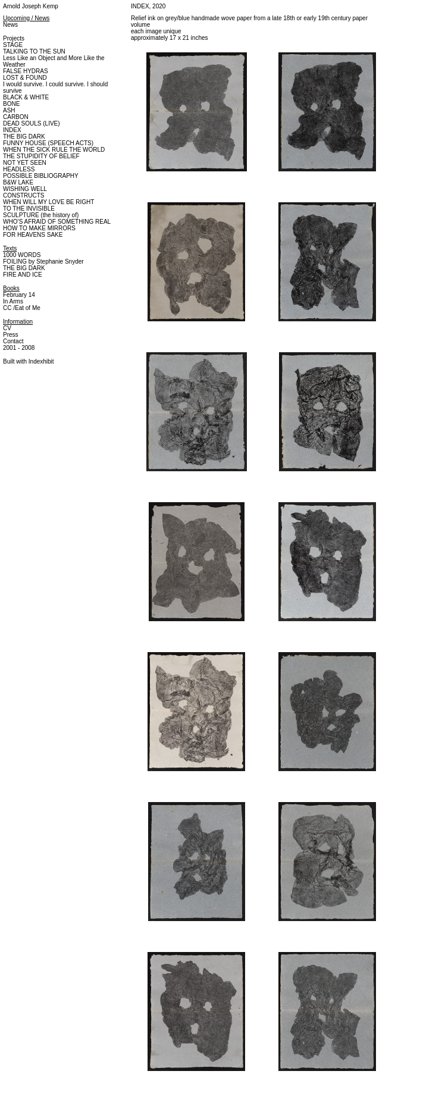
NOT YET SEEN (24, 162)
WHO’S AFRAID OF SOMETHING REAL (57, 221)
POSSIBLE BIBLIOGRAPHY (41, 176)
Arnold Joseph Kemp (30, 6)
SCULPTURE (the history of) (41, 215)
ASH (9, 110)
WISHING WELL (25, 189)
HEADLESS (19, 169)
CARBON (16, 117)
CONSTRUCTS (23, 195)
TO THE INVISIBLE (29, 208)
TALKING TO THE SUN (34, 51)
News (10, 24)
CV (7, 328)
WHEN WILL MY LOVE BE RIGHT (48, 202)
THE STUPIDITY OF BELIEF (41, 156)
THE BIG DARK (24, 136)
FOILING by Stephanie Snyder (43, 261)
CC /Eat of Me (21, 308)
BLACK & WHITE (26, 97)
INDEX (12, 130)
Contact (13, 341)
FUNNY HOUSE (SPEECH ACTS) (48, 143)
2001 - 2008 (19, 348)
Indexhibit (41, 361)
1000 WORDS (21, 255)
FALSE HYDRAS (25, 71)
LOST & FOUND (25, 77)
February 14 (19, 295)
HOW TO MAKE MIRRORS (39, 228)
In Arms (13, 301)
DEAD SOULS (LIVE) (31, 123)
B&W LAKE (18, 182)
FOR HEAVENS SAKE (32, 234)
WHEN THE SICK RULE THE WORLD (54, 149)
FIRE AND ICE (22, 274)
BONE (11, 104)
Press (10, 334)
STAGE (13, 45)
